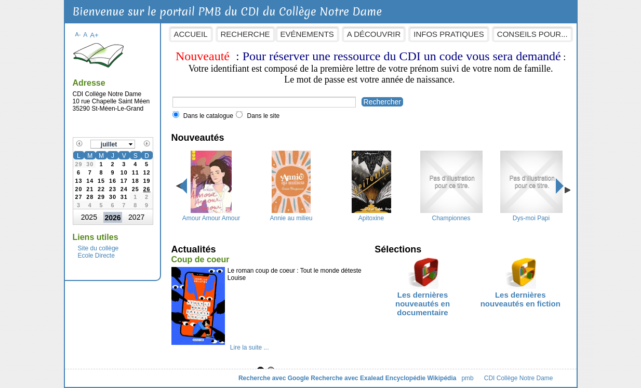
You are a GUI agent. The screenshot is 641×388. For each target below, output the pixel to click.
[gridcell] (147, 188)
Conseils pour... (532, 34)
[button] (113, 144)
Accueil (191, 34)
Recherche (245, 34)
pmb (467, 378)
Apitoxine (371, 214)
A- (78, 34)
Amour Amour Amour (211, 214)
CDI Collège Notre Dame (518, 378)
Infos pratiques (448, 34)
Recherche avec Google (273, 378)
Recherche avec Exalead (347, 378)
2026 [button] (112, 217)
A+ (94, 35)
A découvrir (373, 34)
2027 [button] (136, 217)
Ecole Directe (96, 255)
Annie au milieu (291, 214)
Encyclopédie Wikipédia (421, 378)
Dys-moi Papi (531, 214)
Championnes (451, 214)
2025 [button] (89, 217)
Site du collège (98, 248)
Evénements (307, 34)
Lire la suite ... (249, 347)
